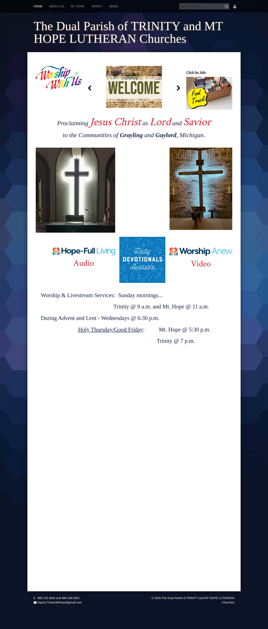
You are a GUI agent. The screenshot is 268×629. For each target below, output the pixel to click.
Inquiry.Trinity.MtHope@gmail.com (58, 602)
